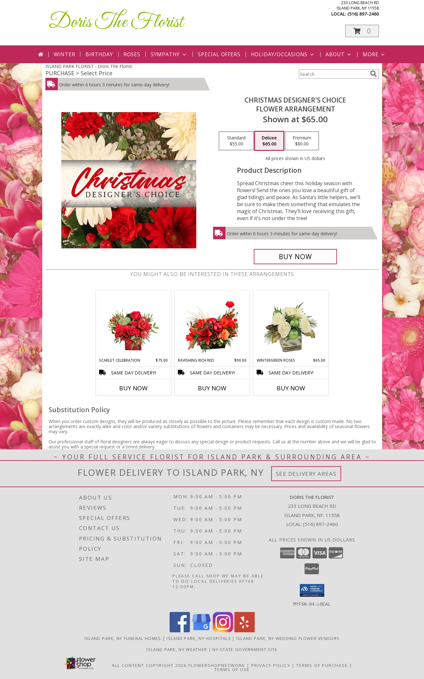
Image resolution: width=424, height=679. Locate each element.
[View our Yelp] (244, 630)
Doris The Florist (116, 22)
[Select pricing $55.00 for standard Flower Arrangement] (236, 141)
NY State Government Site (244, 649)
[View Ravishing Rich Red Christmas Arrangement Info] (212, 324)
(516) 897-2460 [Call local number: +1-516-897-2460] (363, 14)
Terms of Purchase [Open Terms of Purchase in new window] (322, 665)
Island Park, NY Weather (176, 649)
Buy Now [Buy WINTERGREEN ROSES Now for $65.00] (291, 388)
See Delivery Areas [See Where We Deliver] (306, 473)
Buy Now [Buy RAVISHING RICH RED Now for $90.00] (212, 388)
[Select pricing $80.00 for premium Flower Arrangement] (302, 141)
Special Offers (219, 54)
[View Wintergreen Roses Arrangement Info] (290, 324)
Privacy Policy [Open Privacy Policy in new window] (270, 665)
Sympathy (169, 54)
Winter (64, 54)
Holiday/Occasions (283, 54)
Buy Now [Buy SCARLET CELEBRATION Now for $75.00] (133, 388)
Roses (132, 54)
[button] (362, 31)
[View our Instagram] (223, 630)
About (339, 54)
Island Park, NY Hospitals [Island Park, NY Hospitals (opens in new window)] (198, 638)
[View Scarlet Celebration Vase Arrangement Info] (133, 324)
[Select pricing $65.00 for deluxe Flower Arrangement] (269, 141)
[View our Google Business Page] (201, 630)
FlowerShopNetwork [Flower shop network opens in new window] (216, 665)
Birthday (99, 54)
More (374, 54)
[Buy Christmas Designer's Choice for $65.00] (295, 256)
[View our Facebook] (180, 630)
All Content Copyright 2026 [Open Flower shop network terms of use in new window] (149, 665)
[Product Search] (333, 74)
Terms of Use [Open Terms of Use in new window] (232, 669)
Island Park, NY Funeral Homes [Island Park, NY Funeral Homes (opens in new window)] (122, 638)
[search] (373, 73)
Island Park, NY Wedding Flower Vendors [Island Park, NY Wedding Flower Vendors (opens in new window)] (288, 638)
